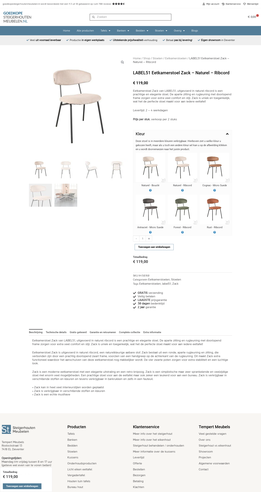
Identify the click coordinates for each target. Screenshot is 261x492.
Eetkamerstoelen (176, 58)
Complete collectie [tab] (129, 332)
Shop (146, 58)
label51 (166, 283)
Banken (123, 31)
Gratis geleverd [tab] (78, 332)
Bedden (142, 31)
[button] (123, 62)
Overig (179, 31)
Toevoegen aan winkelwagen (154, 247)
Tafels (105, 31)
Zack (175, 283)
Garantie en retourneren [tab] (103, 332)
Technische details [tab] (56, 332)
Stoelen (161, 31)
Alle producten (85, 30)
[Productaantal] (142, 239)
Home (66, 30)
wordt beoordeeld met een (57, 4)
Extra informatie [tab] (152, 332)
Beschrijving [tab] (36, 332)
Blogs (194, 30)
